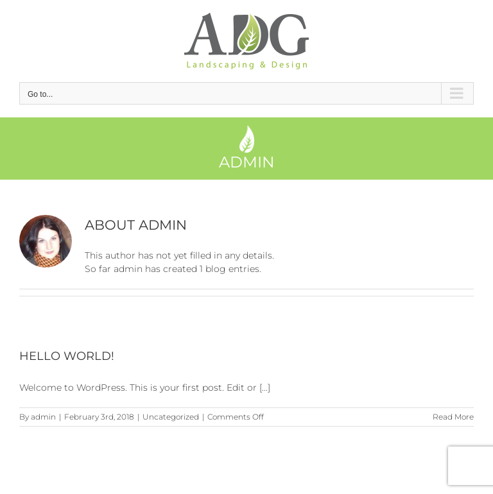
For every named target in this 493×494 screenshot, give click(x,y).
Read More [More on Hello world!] (453, 417)
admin (43, 417)
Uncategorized (171, 417)
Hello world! (66, 356)
